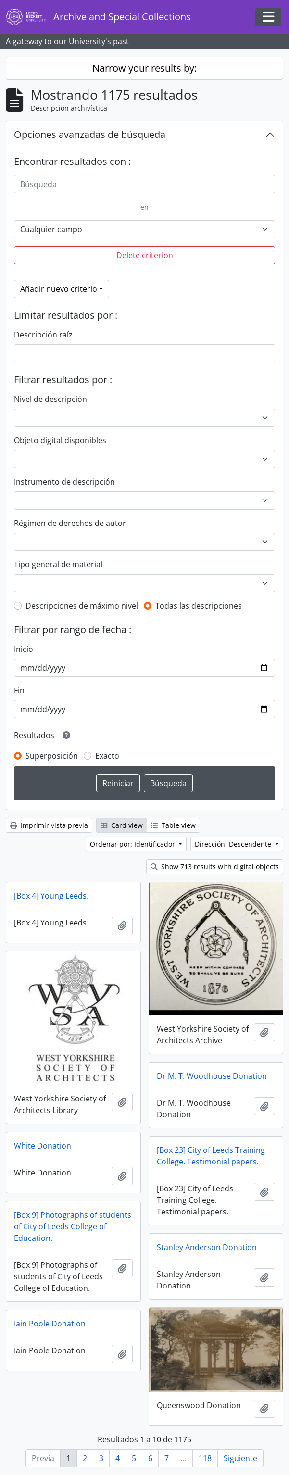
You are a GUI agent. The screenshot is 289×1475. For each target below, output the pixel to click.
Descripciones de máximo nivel (81, 605)
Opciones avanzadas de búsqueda (89, 134)
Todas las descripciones (198, 605)
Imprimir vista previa (49, 825)
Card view (122, 825)
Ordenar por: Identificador (133, 844)
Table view (173, 825)
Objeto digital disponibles (60, 440)
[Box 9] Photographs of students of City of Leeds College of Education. (72, 1226)
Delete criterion (144, 255)
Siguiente (240, 1458)
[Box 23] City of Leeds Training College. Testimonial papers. (211, 1156)
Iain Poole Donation (50, 1323)
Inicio (23, 649)
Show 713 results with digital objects (215, 866)
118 (205, 1458)
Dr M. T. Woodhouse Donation (212, 1076)
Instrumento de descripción (64, 481)
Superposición (51, 755)
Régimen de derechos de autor (70, 523)
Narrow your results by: (144, 68)
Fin (19, 690)
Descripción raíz (43, 334)
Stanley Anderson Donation (207, 1247)
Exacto (107, 755)
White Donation (42, 1145)
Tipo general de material (58, 564)
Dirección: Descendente (234, 844)
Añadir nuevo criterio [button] (58, 289)
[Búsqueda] (144, 184)
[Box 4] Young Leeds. (51, 895)
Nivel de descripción (50, 399)
